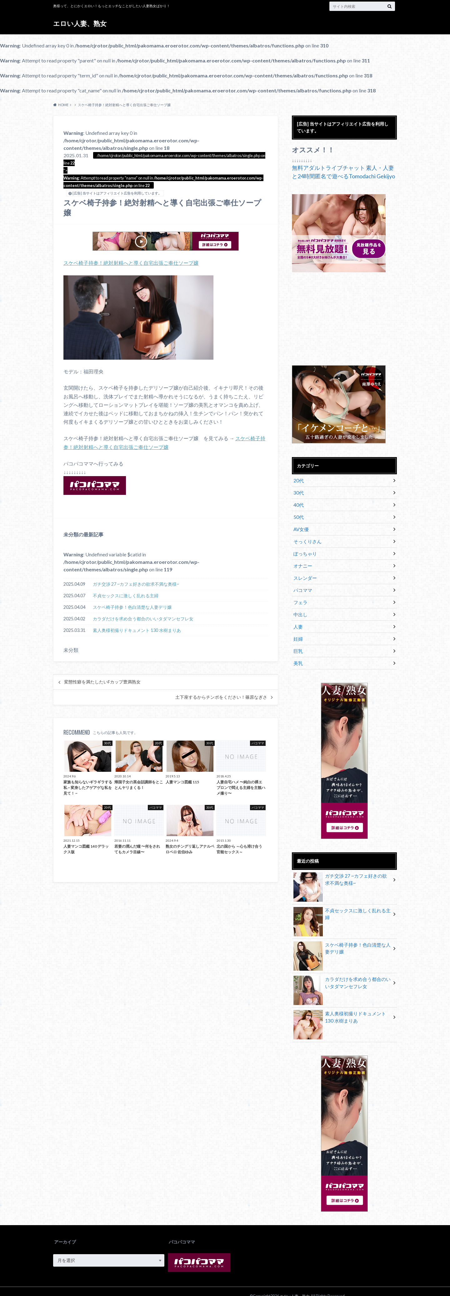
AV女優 (300, 526)
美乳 (297, 653)
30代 (297, 491)
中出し (299, 607)
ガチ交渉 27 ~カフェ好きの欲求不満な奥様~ (136, 583)
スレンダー (304, 572)
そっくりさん (306, 537)
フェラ (299, 595)
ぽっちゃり (304, 549)
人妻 (297, 618)
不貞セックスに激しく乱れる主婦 (125, 595)
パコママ (302, 584)
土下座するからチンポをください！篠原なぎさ (221, 696)
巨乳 (297, 641)
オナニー (302, 561)
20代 (297, 480)
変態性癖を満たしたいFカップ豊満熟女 (102, 681)
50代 (297, 514)
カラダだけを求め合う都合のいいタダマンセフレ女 (143, 618)
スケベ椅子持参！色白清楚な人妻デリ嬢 (132, 606)
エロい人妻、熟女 (81, 23)
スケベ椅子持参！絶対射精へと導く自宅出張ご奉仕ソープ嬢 (130, 263)
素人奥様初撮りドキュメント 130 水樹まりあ (137, 630)
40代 (297, 503)
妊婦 (297, 630)
